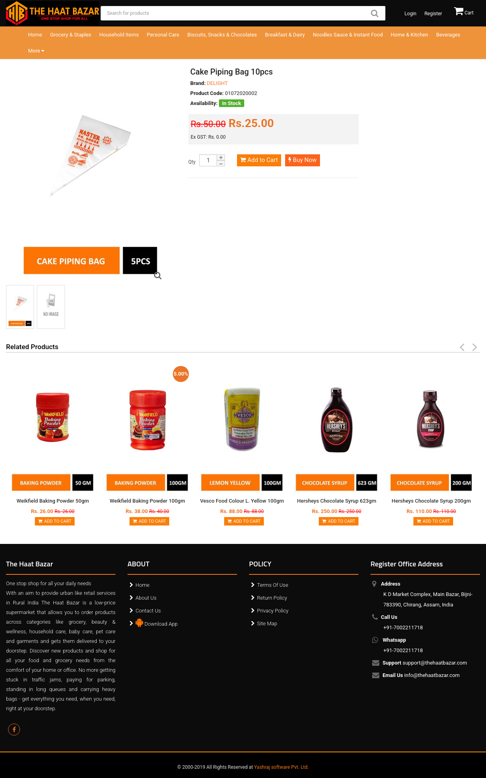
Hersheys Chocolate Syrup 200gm (431, 501)
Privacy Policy (272, 611)
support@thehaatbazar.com (425, 663)
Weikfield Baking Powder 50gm (52, 501)
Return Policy (272, 598)
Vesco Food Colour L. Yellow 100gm (242, 501)
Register (433, 13)
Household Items (119, 35)
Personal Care (163, 35)
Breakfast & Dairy (285, 35)
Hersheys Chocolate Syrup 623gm (336, 501)
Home (35, 35)
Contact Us (148, 611)
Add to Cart (258, 160)
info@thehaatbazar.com (421, 675)
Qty (192, 162)
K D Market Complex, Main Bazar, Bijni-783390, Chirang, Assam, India (427, 594)
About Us (146, 598)
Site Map (267, 623)
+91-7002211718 (403, 622)
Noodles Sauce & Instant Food (348, 35)
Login (411, 13)
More (36, 51)
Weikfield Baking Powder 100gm (147, 501)
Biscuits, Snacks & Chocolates (222, 35)
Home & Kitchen (409, 35)
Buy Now (302, 160)
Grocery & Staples (70, 35)
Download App (157, 622)
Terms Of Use (272, 585)
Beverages (448, 35)
